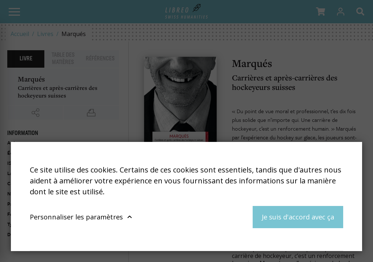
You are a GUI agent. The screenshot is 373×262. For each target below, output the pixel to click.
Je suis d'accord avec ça (298, 216)
